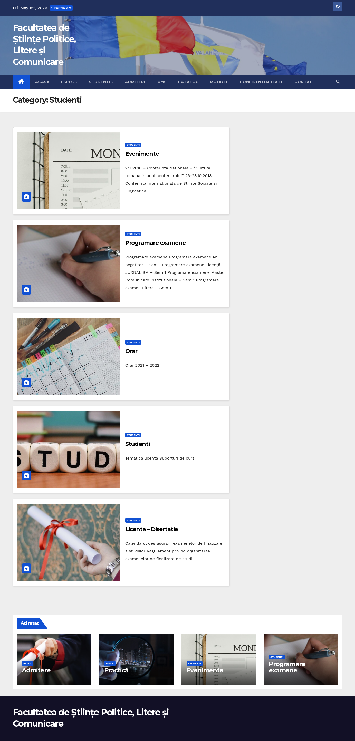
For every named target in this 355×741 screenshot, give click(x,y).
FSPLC (68, 82)
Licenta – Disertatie (151, 529)
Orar (131, 351)
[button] (338, 81)
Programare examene (155, 242)
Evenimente (142, 153)
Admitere (135, 82)
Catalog (188, 82)
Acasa (42, 82)
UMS (162, 82)
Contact (305, 82)
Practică (116, 670)
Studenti (100, 82)
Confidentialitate (261, 82)
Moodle (219, 82)
